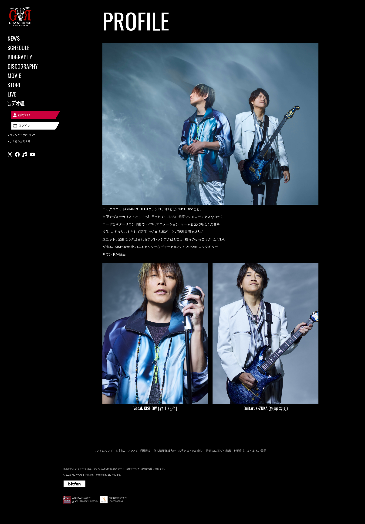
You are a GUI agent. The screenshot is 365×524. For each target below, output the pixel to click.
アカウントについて (100, 450)
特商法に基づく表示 (218, 450)
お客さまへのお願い (190, 450)
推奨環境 (238, 450)
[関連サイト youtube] (32, 157)
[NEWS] (27, 38)
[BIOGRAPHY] (27, 57)
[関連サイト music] (24, 157)
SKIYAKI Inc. (114, 475)
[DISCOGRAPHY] (27, 66)
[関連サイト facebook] (17, 157)
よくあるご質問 (256, 450)
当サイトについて (74, 450)
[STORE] (27, 84)
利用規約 (145, 450)
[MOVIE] (27, 75)
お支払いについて (126, 450)
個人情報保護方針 (165, 450)
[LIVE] (27, 94)
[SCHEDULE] (27, 47)
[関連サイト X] (9, 157)
